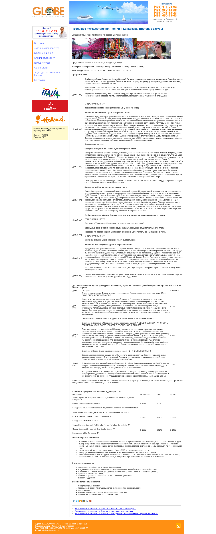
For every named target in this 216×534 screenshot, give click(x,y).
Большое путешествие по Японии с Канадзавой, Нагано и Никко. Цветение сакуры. (116, 513)
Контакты (39, 79)
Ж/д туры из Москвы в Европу (47, 73)
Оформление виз (43, 52)
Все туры (39, 42)
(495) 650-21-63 (61, 528)
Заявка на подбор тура (46, 47)
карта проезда (68, 526)
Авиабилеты (41, 67)
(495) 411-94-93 (46, 528)
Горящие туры (42, 62)
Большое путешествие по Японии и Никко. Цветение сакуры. (105, 508)
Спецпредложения (44, 57)
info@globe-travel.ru (50, 530)
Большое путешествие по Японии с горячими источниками (104, 511)
